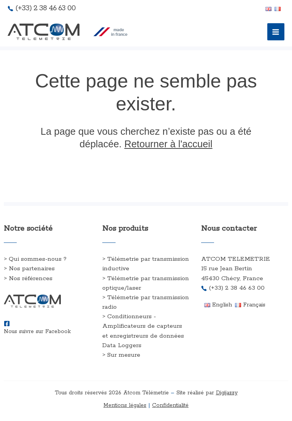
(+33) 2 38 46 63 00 (45, 8)
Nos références (30, 278)
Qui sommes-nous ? (38, 259)
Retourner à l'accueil (168, 144)
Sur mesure (123, 355)
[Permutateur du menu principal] (276, 32)
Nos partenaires (32, 269)
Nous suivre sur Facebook (37, 331)
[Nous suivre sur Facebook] (7, 324)
